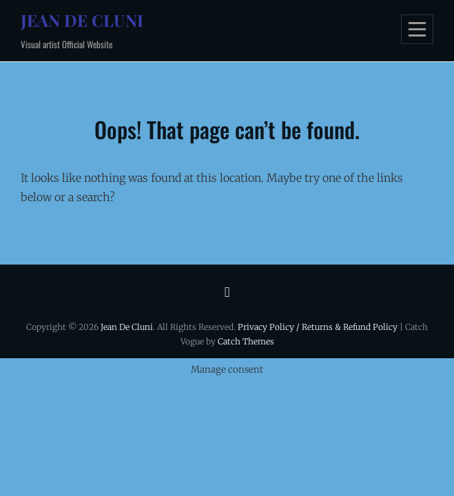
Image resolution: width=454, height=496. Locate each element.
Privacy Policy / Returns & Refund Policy (318, 327)
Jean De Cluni (82, 20)
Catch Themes (246, 341)
